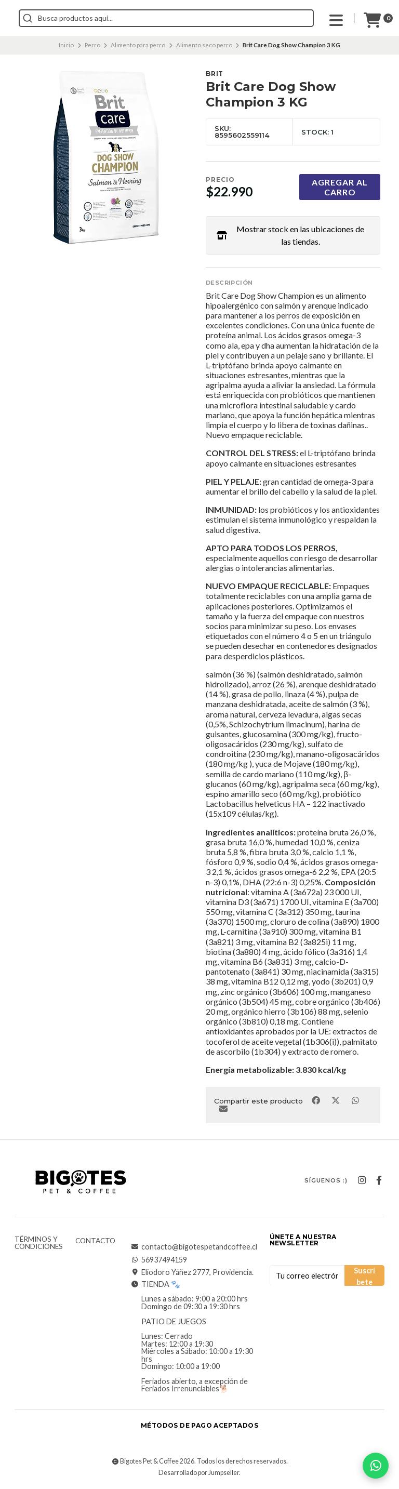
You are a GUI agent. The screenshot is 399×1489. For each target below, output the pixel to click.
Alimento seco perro (204, 45)
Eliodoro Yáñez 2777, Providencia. (192, 1272)
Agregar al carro (340, 187)
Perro (92, 45)
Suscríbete (364, 1276)
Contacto (95, 1241)
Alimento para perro (138, 45)
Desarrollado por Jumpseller (198, 1473)
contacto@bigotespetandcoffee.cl (194, 1247)
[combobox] (213, 18)
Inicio (66, 45)
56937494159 (159, 1260)
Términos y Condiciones (39, 1243)
